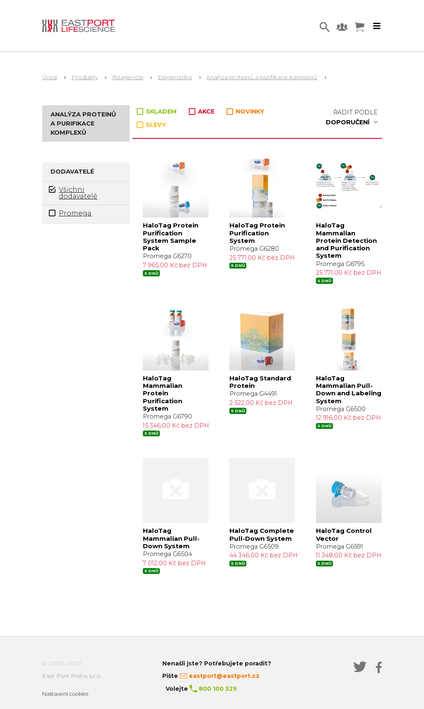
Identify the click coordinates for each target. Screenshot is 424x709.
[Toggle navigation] (377, 26)
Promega (70, 213)
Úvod (49, 77)
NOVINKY (245, 111)
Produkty (85, 77)
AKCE (202, 111)
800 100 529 (218, 688)
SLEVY (151, 124)
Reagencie (127, 77)
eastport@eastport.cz (224, 676)
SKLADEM (157, 111)
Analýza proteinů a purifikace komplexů (261, 77)
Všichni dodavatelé (73, 192)
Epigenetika (175, 77)
